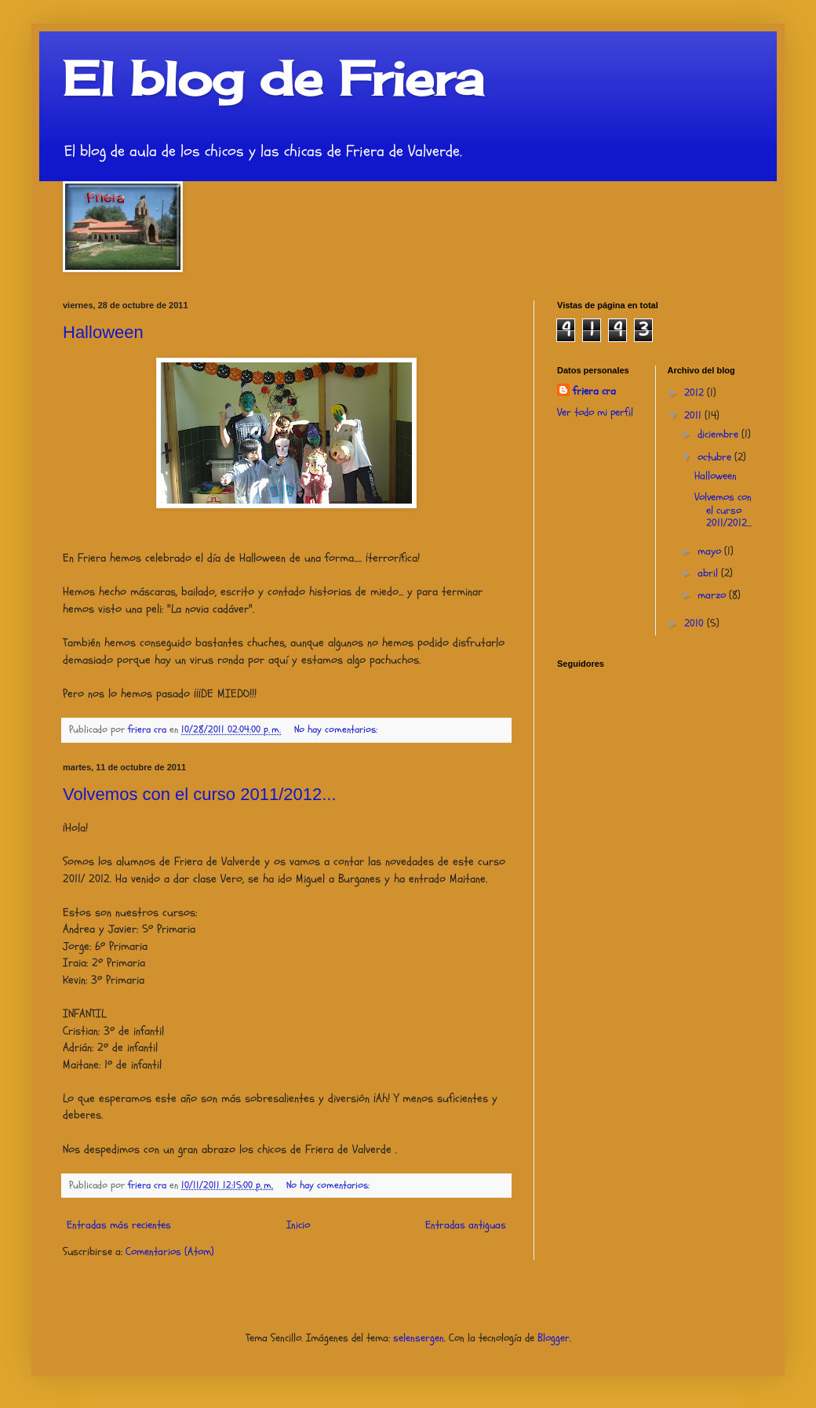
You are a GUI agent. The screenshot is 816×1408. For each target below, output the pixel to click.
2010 (695, 623)
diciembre (719, 434)
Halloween (103, 332)
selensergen (418, 1337)
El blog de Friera (273, 78)
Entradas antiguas (465, 1224)
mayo (711, 551)
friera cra (594, 391)
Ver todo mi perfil (595, 412)
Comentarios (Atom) (170, 1251)
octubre (716, 456)
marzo (713, 595)
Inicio (298, 1224)
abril (709, 573)
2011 (694, 415)
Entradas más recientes (119, 1224)
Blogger (553, 1337)
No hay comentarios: (337, 729)
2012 (695, 392)
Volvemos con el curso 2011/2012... (200, 794)
